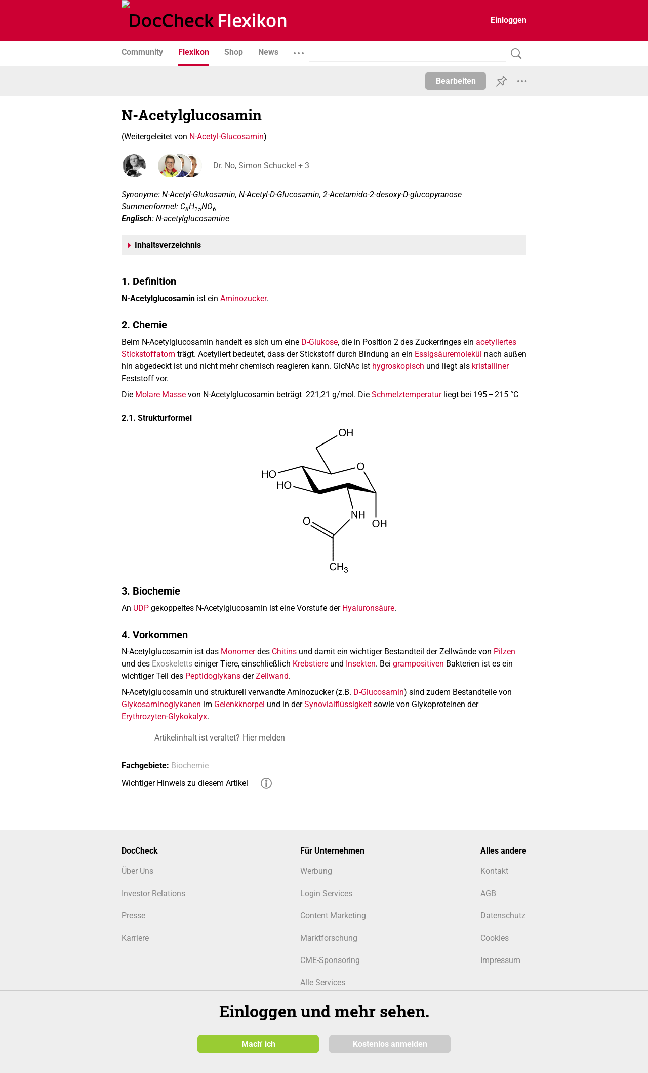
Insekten (361, 664)
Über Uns (137, 871)
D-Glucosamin (378, 692)
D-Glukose (319, 342)
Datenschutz (502, 915)
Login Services (326, 893)
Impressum (500, 960)
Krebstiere (310, 664)
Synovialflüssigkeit (338, 704)
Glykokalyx (187, 716)
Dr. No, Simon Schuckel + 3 (261, 165)
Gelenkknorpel (239, 704)
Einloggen (508, 20)
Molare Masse (160, 394)
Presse (133, 915)
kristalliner (490, 366)
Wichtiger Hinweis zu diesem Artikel (185, 783)
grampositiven (418, 664)
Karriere (135, 938)
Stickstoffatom (148, 354)
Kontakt (494, 871)
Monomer (238, 651)
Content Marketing (333, 915)
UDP (141, 608)
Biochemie (190, 765)
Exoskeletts (172, 664)
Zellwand (272, 676)
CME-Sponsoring (330, 960)
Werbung (316, 871)
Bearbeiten (456, 81)
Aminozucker (243, 298)
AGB (488, 893)
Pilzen (504, 651)
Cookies (494, 938)
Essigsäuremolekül (448, 354)
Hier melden (263, 738)
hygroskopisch (398, 366)
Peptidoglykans (212, 676)
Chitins (284, 651)
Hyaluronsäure (368, 608)
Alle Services (322, 982)
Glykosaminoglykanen (161, 704)
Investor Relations (153, 893)
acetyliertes (496, 342)
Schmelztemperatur (406, 394)
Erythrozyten (144, 716)
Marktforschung (328, 938)
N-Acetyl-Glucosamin (226, 136)
